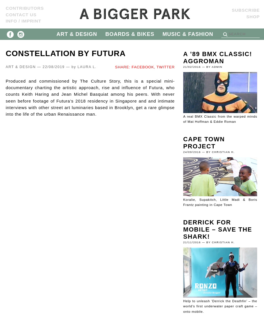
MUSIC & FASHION (187, 34)
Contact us (21, 14)
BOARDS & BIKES (129, 34)
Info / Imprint (23, 21)
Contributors (25, 8)
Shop (253, 16)
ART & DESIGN (77, 34)
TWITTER (165, 67)
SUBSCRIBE (246, 10)
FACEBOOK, (143, 67)
